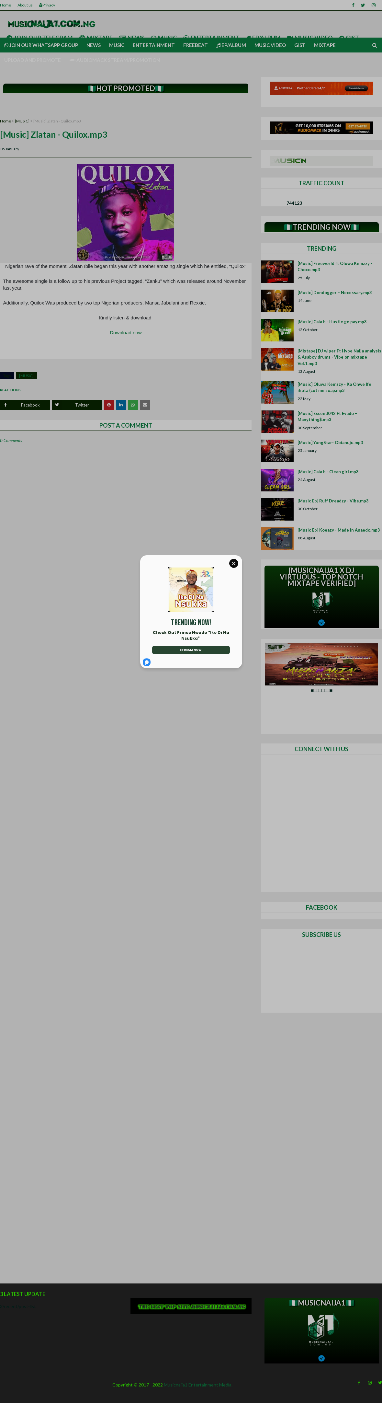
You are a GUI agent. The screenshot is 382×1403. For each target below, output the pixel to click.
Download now (125, 332)
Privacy (47, 5)
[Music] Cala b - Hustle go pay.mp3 (332, 321)
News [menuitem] (93, 45)
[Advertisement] (126, 106)
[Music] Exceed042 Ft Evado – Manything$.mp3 (327, 416)
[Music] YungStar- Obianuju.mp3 (330, 442)
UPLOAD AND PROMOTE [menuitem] (32, 60)
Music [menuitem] (116, 45)
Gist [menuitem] (300, 45)
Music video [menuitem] (270, 45)
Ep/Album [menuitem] (231, 45)
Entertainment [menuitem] (154, 45)
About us (25, 5)
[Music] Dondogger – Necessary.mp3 (335, 292)
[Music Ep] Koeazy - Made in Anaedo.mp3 (339, 530)
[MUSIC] (22, 121)
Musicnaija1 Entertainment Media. (198, 1384)
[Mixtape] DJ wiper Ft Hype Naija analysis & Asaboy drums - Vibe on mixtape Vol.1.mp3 (339, 357)
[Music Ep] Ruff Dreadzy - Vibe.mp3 (333, 500)
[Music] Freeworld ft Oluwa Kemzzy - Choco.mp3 (335, 266)
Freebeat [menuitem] (195, 45)
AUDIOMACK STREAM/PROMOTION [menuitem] (114, 60)
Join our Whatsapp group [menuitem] (41, 45)
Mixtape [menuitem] (325, 45)
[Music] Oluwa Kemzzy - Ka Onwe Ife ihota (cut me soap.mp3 (334, 387)
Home (5, 5)
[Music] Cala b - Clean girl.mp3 (328, 471)
